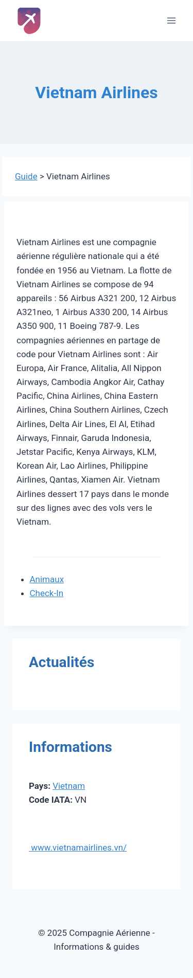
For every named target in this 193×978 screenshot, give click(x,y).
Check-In (47, 593)
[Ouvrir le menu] (171, 20)
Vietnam (68, 786)
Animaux (47, 579)
